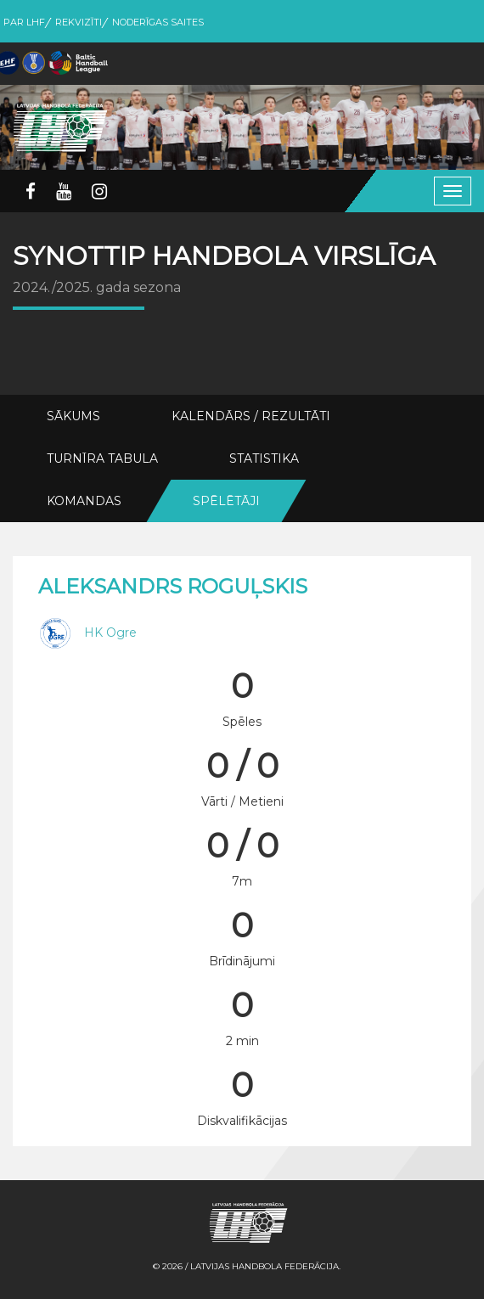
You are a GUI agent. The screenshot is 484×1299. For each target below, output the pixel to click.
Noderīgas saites (158, 22)
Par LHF (24, 22)
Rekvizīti (78, 22)
